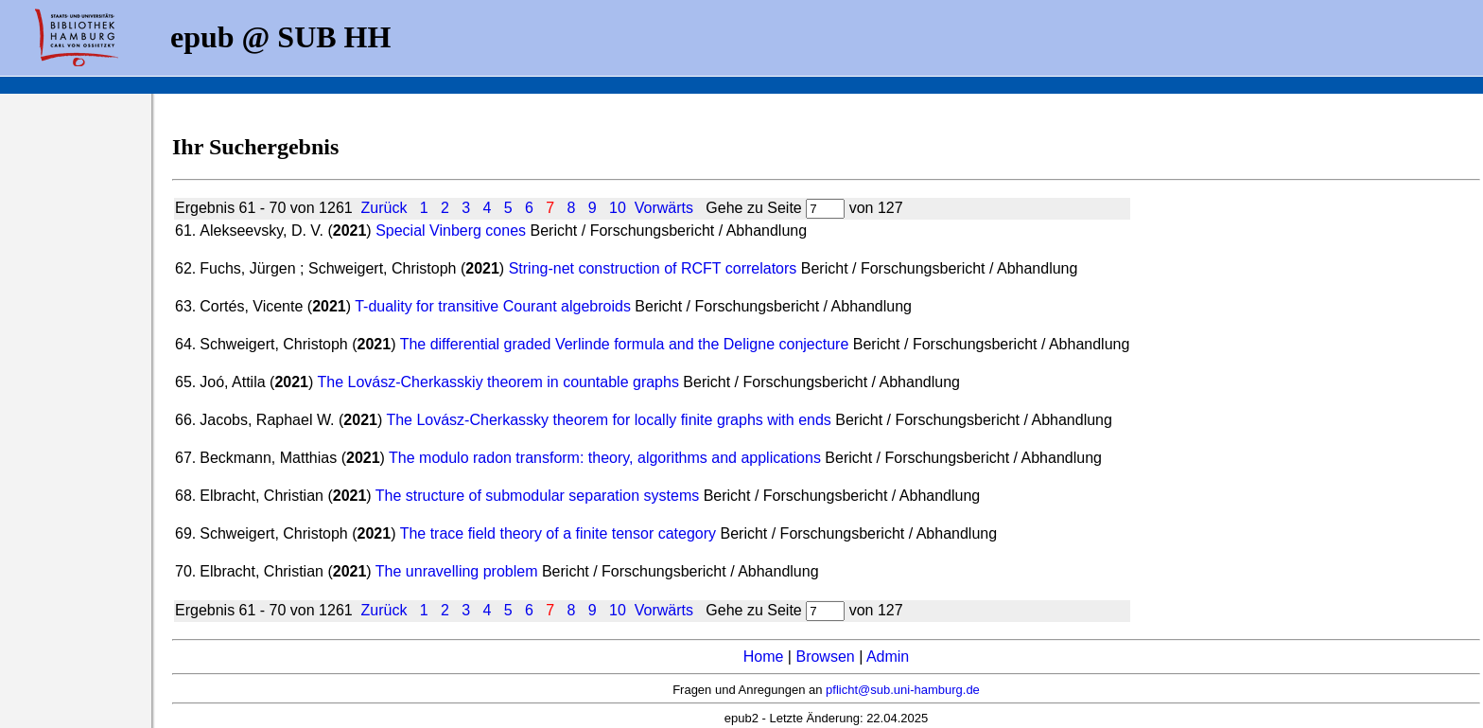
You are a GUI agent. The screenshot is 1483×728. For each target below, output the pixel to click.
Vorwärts (664, 208)
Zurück (384, 208)
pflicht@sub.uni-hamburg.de (903, 690)
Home (763, 656)
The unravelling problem (456, 571)
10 (617, 208)
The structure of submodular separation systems (537, 496)
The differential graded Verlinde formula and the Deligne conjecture (624, 344)
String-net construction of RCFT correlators (653, 268)
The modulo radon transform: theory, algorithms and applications (605, 458)
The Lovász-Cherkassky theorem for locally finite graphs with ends (608, 420)
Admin (887, 656)
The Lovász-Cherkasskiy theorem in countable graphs (500, 382)
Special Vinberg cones (450, 230)
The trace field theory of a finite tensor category (558, 533)
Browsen (824, 656)
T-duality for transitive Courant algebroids (493, 306)
